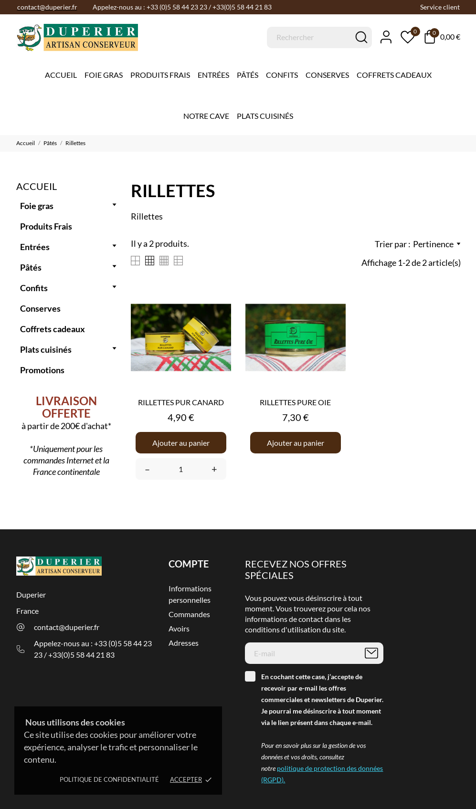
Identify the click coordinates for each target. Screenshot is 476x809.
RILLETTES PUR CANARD (181, 402)
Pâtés (247, 74)
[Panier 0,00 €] (442, 37)
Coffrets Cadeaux (394, 74)
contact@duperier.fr (66, 626)
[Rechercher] (319, 37)
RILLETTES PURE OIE (295, 402)
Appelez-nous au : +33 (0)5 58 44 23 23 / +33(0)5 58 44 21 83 (93, 649)
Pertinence (436, 244)
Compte (189, 563)
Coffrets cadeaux (52, 329)
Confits (282, 74)
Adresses (184, 642)
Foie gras (104, 74)
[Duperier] (47, 38)
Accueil (61, 74)
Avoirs (179, 628)
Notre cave (206, 115)
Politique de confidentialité (109, 779)
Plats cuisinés (265, 115)
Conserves (327, 74)
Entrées (213, 74)
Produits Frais (160, 74)
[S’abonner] (371, 653)
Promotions (42, 370)
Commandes (189, 614)
